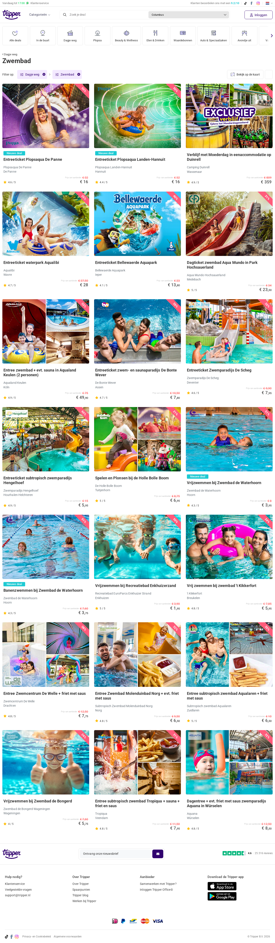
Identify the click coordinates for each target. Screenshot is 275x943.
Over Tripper (80, 884)
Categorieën (38, 15)
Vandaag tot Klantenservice (25, 3)
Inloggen (258, 15)
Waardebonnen (187, 34)
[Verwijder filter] (44, 74)
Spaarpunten (81, 889)
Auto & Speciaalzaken (220, 34)
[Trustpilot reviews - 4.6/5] (248, 853)
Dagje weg (70, 34)
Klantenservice (15, 884)
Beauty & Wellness (127, 34)
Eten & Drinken (158, 34)
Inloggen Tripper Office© (156, 889)
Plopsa (97, 34)
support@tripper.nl (18, 895)
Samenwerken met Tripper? (158, 884)
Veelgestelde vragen (18, 889)
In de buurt (42, 34)
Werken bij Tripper (84, 901)
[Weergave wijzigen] (269, 74)
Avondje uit (253, 34)
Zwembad (67, 74)
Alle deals (15, 34)
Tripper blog (80, 895)
